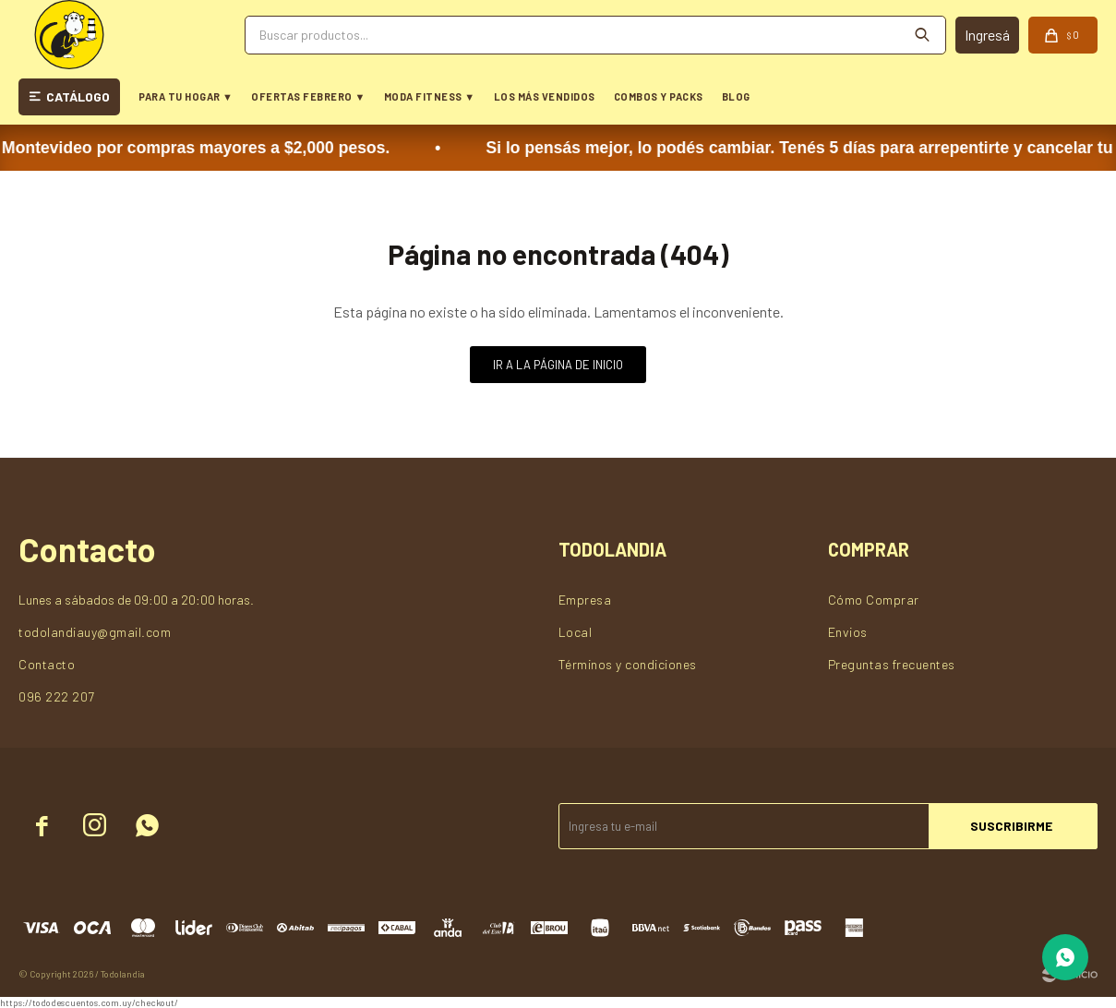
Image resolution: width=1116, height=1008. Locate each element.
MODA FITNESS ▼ (429, 96)
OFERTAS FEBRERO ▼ (308, 96)
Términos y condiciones (627, 664)
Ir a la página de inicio (558, 364)
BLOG (736, 96)
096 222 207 (56, 696)
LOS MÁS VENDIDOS (544, 96)
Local (575, 632)
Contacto (46, 664)
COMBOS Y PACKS (658, 96)
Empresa (585, 599)
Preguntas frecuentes (891, 664)
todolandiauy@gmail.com (94, 632)
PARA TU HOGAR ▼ (185, 96)
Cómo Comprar (873, 599)
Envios (848, 632)
